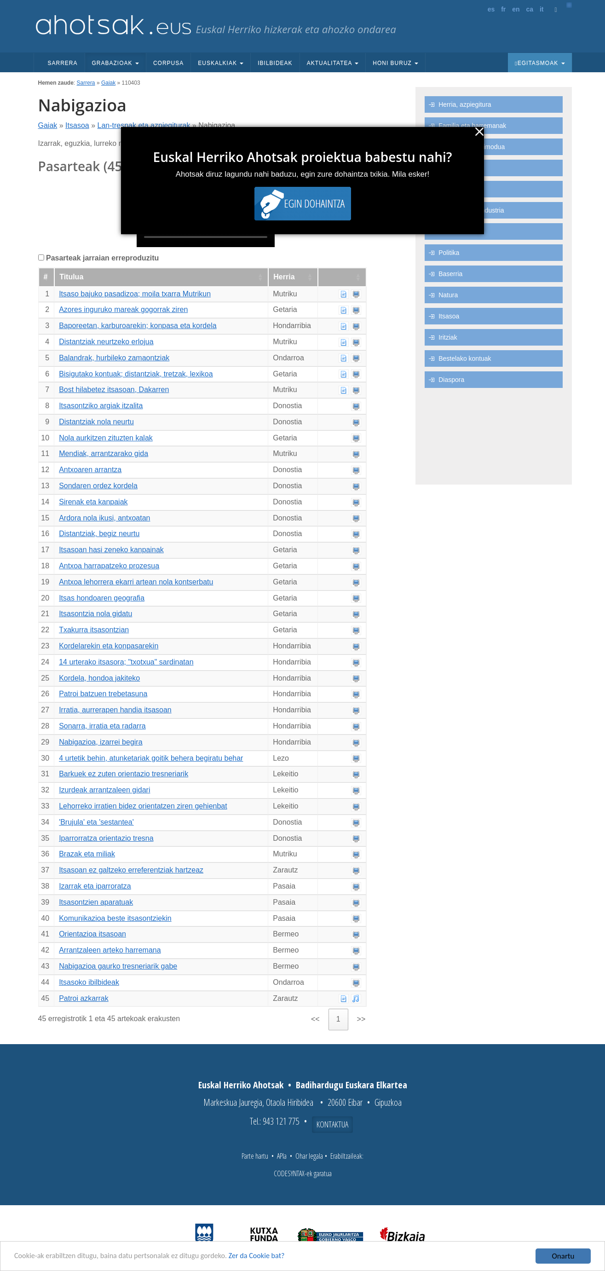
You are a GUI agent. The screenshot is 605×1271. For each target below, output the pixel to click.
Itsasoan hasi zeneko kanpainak (111, 550)
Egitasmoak (540, 63)
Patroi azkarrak (84, 998)
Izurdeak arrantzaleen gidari (104, 790)
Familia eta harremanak (472, 125)
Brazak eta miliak (87, 854)
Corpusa (168, 63)
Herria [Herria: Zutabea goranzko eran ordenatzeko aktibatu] (283, 277)
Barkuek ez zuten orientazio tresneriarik (123, 774)
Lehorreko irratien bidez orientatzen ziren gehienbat (143, 806)
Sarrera (63, 63)
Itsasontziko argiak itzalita (101, 406)
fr (503, 9)
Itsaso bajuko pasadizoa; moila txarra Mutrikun (135, 294)
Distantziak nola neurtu (96, 422)
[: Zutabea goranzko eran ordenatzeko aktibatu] (342, 277)
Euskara (450, 168)
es (491, 9)
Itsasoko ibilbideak (89, 982)
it (542, 9)
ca (529, 9)
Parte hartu (255, 1156)
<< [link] (315, 1019)
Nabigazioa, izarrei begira (100, 742)
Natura (448, 295)
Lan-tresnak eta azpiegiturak (143, 125)
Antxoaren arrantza (90, 470)
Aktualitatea (333, 63)
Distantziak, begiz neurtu (99, 533)
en (515, 9)
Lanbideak (453, 231)
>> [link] (361, 1019)
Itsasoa (77, 125)
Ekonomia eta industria (471, 210)
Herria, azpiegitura (464, 104)
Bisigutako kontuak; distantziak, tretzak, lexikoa (136, 374)
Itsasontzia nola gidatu (95, 614)
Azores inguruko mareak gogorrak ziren (123, 309)
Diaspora (451, 379)
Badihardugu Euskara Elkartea (351, 1085)
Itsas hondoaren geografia (101, 598)
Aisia (445, 189)
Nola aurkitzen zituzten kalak (106, 438)
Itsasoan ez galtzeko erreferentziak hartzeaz (131, 870)
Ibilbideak (275, 63)
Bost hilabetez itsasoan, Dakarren (114, 389)
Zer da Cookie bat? (269, 1256)
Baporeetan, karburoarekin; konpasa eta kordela (137, 325)
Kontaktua (332, 1124)
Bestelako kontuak (464, 358)
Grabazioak (115, 63)
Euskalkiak (220, 63)
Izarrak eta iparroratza (95, 886)
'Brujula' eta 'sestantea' (96, 822)
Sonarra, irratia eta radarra (102, 726)
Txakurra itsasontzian (94, 630)
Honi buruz (395, 63)
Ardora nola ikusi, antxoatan (104, 518)
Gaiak (108, 83)
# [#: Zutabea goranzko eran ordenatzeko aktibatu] (46, 277)
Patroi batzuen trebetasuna (103, 694)
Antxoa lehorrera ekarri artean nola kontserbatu (136, 582)
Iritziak (447, 337)
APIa (282, 1156)
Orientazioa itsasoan (92, 934)
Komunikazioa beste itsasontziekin (115, 918)
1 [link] (338, 1019)
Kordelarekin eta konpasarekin (108, 646)
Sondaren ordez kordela (98, 486)
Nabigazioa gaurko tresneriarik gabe (118, 966)
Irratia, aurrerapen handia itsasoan (115, 710)
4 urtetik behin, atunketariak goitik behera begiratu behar (151, 758)
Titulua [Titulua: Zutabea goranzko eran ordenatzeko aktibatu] (71, 277)
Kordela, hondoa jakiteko (99, 678)
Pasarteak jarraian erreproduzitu (102, 258)
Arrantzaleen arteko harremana (110, 950)
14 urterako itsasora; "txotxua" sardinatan (126, 662)
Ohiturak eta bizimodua (471, 146)
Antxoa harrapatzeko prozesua (109, 566)
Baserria (450, 273)
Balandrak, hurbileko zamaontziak (114, 358)
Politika (448, 252)
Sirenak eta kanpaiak (93, 502)
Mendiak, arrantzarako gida (103, 453)
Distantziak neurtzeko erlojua (106, 342)
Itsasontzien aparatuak (96, 902)
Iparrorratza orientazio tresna (106, 838)
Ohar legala (309, 1156)
